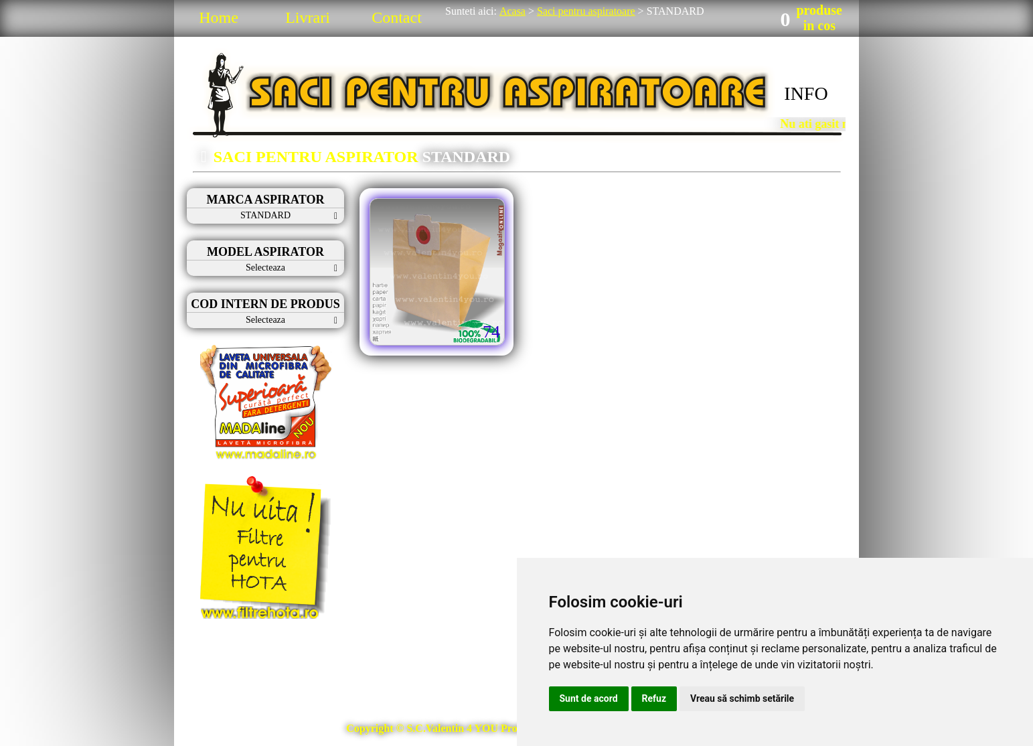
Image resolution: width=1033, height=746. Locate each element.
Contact (397, 17)
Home (218, 17)
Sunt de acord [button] (589, 698)
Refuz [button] (654, 698)
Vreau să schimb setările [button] (742, 698)
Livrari (307, 17)
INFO (805, 93)
